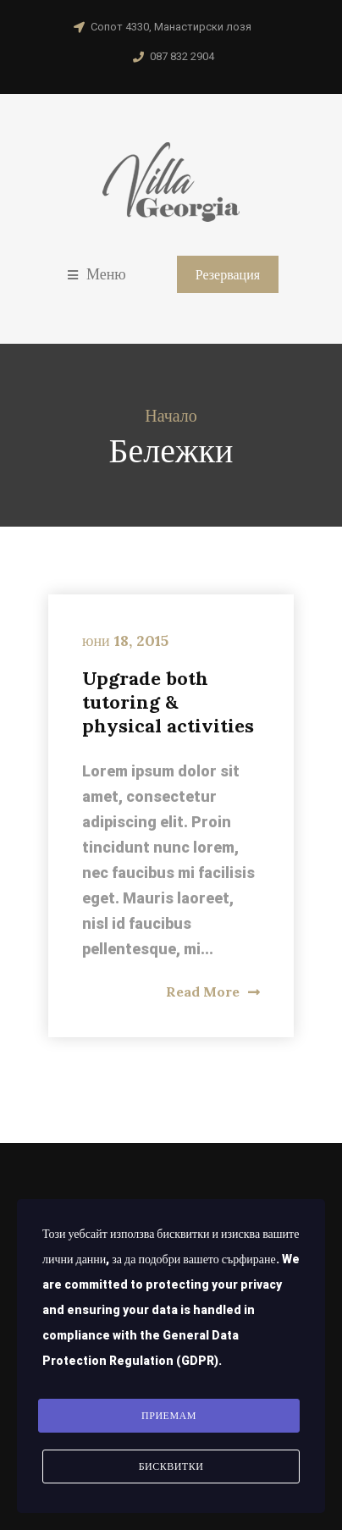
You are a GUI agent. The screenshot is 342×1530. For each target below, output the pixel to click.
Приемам (168, 1416)
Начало (171, 415)
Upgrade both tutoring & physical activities (168, 701)
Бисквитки (171, 1466)
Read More (213, 991)
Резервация (228, 274)
